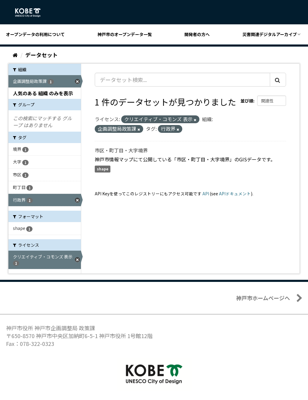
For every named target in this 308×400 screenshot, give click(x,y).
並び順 (247, 101)
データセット (41, 55)
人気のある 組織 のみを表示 (43, 93)
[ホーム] (15, 55)
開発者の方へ (197, 34)
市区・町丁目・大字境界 (121, 150)
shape (102, 169)
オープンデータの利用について (35, 34)
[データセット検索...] (182, 80)
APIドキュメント (235, 194)
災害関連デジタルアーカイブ (269, 34)
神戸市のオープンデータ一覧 (124, 34)
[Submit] (278, 80)
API (205, 194)
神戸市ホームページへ (263, 298)
